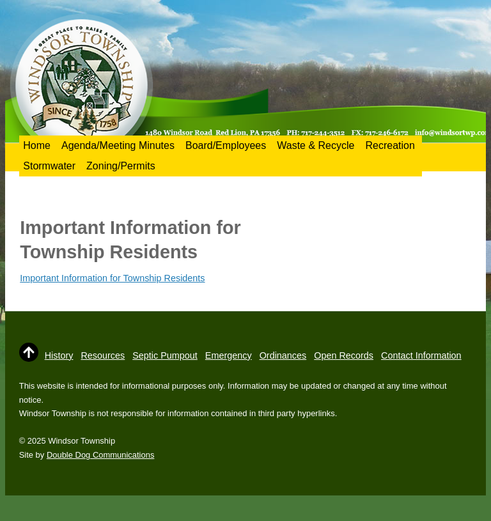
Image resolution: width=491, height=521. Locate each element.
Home (37, 145)
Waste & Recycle (315, 145)
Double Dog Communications (100, 455)
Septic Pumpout (165, 355)
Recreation (389, 145)
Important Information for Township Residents (112, 278)
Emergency (228, 355)
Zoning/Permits (120, 165)
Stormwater (49, 165)
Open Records (343, 355)
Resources (103, 355)
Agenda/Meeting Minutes (118, 145)
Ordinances (283, 355)
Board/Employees (225, 145)
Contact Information (421, 355)
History (59, 355)
